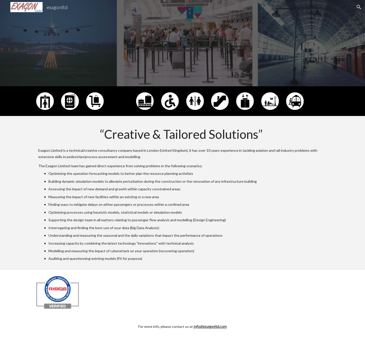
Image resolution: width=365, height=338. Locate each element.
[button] (359, 7)
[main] (182, 193)
